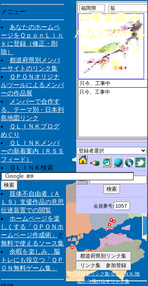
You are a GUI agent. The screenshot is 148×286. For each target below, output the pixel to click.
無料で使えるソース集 (32, 243)
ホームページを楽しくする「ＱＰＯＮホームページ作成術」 (32, 226)
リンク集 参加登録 (103, 265)
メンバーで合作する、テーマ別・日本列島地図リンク (32, 109)
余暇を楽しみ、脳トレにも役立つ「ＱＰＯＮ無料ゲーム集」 (32, 259)
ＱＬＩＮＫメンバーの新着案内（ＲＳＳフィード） (32, 151)
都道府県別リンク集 (103, 256)
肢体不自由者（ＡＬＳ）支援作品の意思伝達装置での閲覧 (32, 202)
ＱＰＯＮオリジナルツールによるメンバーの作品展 (32, 85)
